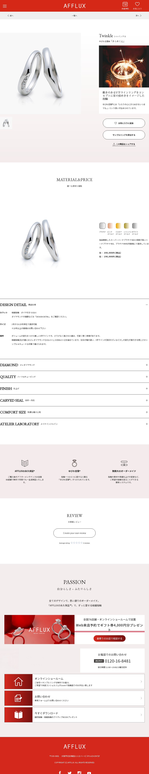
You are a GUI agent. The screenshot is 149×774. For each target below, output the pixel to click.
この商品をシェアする (125, 144)
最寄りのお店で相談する (123, 638)
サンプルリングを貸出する (124, 135)
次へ (137, 15)
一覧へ (74, 15)
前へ (11, 15)
